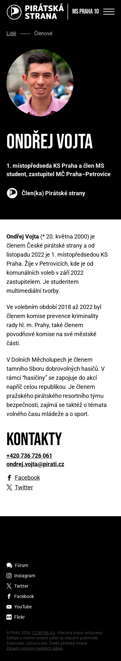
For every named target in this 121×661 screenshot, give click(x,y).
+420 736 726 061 (29, 456)
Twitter (24, 487)
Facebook (27, 478)
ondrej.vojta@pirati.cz (35, 464)
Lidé (11, 33)
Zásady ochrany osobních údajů (34, 648)
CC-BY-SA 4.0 (43, 633)
